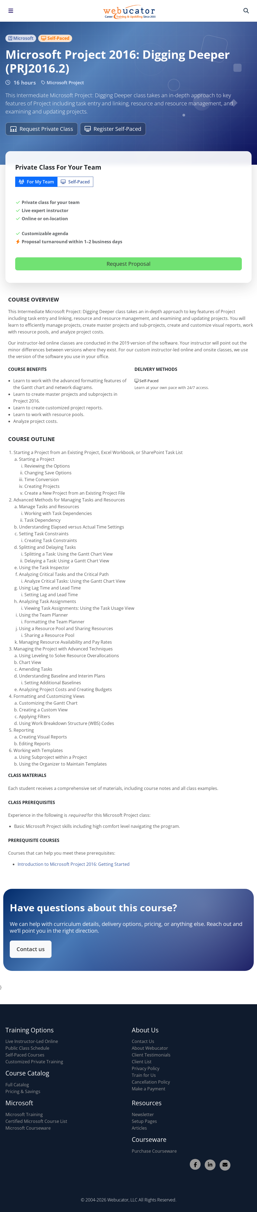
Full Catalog (17, 1085)
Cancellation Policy (151, 1082)
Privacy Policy (145, 1068)
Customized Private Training (34, 1062)
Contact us (38, 947)
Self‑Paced (75, 182)
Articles (139, 1128)
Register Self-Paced (113, 128)
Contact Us (143, 1041)
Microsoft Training (24, 1114)
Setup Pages (144, 1121)
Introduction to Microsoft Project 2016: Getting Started (74, 870)
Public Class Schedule (27, 1048)
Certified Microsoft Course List (36, 1121)
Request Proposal (128, 263)
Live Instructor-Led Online (31, 1041)
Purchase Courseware (154, 1151)
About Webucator (150, 1048)
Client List (142, 1062)
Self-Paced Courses (24, 1055)
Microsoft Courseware (28, 1128)
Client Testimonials (151, 1055)
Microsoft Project (62, 82)
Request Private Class (41, 128)
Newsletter (143, 1114)
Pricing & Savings (22, 1091)
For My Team (36, 182)
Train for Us (144, 1075)
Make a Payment (148, 1089)
